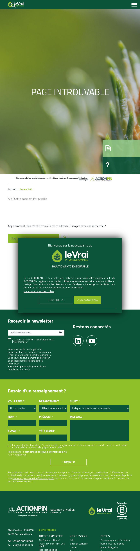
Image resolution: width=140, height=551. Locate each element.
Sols (72, 540)
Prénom (46, 417)
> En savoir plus (16, 366)
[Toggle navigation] (134, 5)
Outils (105, 536)
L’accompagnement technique (115, 540)
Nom (12, 417)
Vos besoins (78, 536)
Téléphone (47, 431)
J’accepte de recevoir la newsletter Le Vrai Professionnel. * (33, 340)
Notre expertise (51, 536)
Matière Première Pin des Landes (52, 545)
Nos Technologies (48, 550)
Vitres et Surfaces (79, 544)
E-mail (14, 431)
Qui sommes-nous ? (49, 540)
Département (50, 401)
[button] (121, 148)
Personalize (56, 300)
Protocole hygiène (109, 547)
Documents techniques (112, 544)
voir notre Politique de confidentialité (46, 451)
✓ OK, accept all (87, 300)
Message (76, 417)
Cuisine (73, 547)
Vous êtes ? (16, 401)
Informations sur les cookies (40, 291)
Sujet (75, 401)
